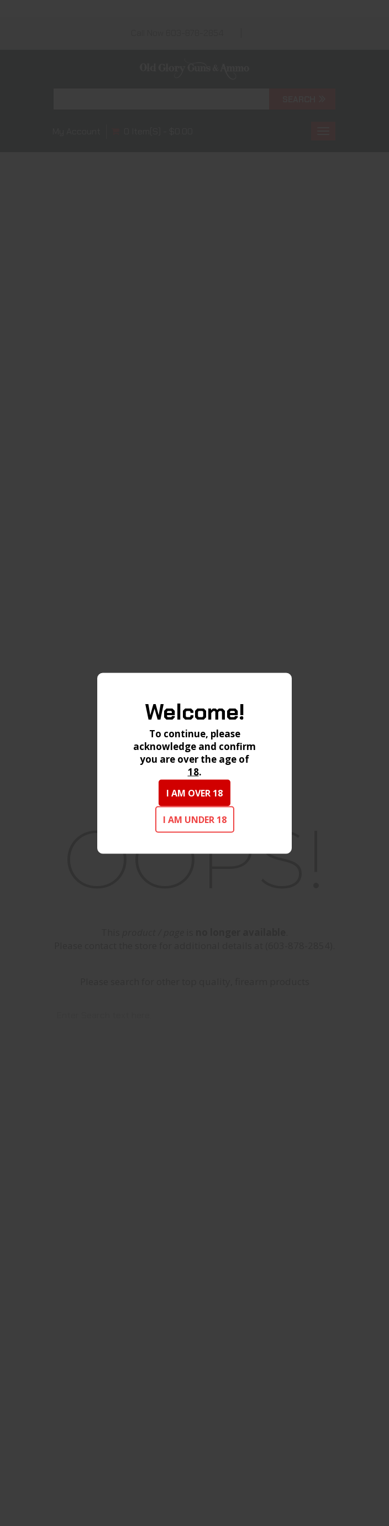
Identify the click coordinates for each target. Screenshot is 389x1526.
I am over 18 (194, 793)
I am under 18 (195, 819)
